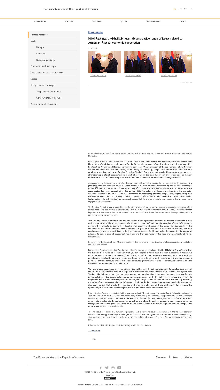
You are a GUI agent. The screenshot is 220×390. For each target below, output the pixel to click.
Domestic (40, 53)
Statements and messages (43, 66)
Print (94, 339)
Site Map (188, 357)
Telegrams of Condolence (48, 91)
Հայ (179, 9)
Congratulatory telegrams (48, 97)
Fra (191, 9)
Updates (124, 21)
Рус (185, 9)
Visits (33, 40)
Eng (174, 9)
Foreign (40, 47)
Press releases (40, 34)
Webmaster (161, 357)
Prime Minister (40, 21)
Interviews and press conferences (47, 72)
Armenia (182, 21)
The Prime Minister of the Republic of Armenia (59, 357)
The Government (153, 21)
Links (175, 357)
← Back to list (94, 330)
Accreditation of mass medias (45, 103)
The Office (69, 21)
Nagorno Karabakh (45, 59)
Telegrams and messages (43, 85)
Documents (97, 21)
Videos (34, 78)
